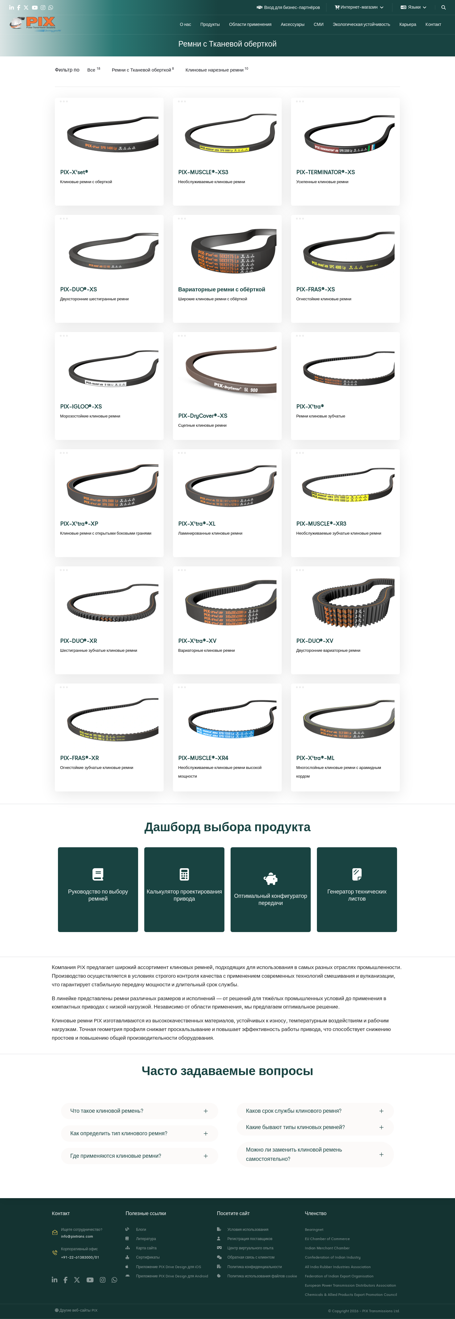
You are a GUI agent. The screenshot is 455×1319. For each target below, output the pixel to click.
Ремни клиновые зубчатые (320, 416)
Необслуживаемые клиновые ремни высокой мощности (219, 772)
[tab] (139, 1111)
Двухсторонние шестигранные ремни (94, 299)
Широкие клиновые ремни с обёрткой (212, 299)
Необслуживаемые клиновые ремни (211, 181)
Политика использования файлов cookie (257, 1276)
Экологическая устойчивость (361, 24)
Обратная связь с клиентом (246, 1257)
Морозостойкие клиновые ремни (90, 416)
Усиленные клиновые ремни (322, 181)
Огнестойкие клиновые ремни (323, 299)
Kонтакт (433, 24)
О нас (185, 24)
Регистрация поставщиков (245, 1238)
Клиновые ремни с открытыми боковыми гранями (105, 533)
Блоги (135, 1229)
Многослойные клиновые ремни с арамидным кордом (338, 772)
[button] (139, 1111)
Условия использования (242, 1229)
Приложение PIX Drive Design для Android (166, 1276)
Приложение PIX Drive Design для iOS (163, 1266)
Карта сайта (141, 1248)
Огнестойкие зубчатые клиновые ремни (96, 767)
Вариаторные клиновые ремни (206, 650)
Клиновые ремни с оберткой (86, 181)
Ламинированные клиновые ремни (210, 533)
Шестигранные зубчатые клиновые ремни (98, 650)
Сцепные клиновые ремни (202, 425)
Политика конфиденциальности (249, 1266)
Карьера (408, 24)
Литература (140, 1238)
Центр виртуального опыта (245, 1248)
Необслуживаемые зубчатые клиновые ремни (338, 533)
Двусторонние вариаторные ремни (328, 650)
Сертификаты (142, 1257)
